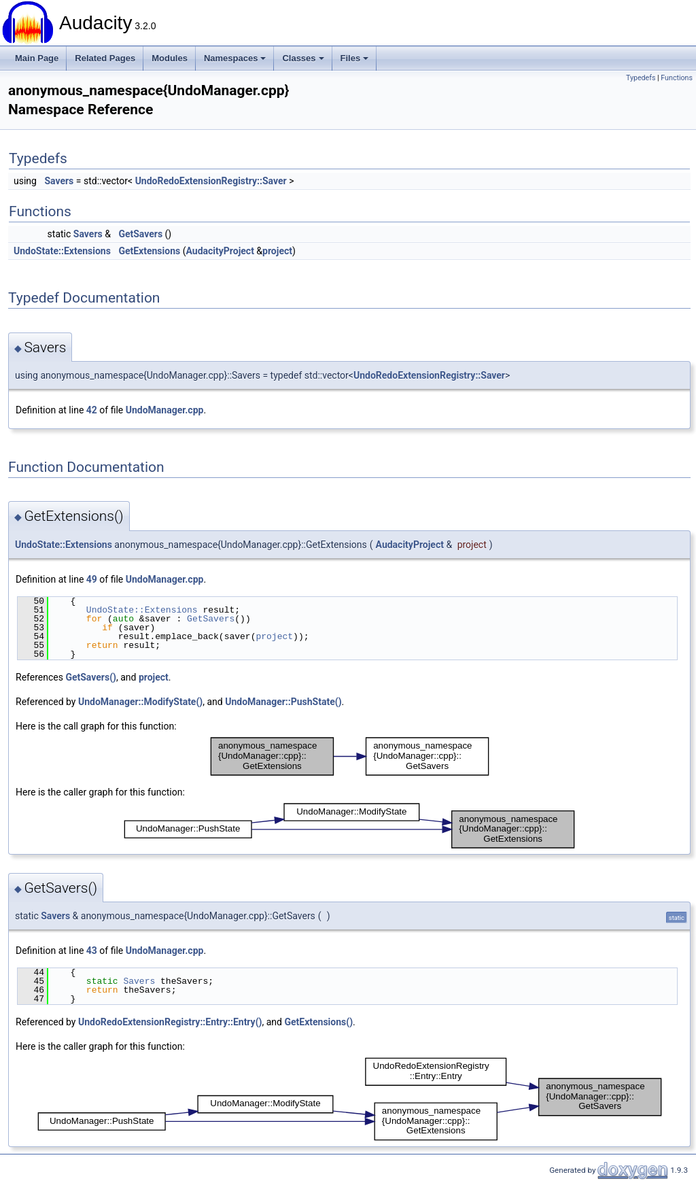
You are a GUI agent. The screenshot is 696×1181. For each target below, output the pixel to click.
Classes (303, 58)
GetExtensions (149, 250)
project (277, 250)
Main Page (36, 58)
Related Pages (105, 58)
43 (91, 950)
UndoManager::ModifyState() (140, 701)
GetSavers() (90, 677)
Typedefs (641, 77)
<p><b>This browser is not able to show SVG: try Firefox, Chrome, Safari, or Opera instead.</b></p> (349, 756)
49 (91, 579)
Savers (58, 180)
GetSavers (140, 233)
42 (91, 410)
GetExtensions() (318, 1021)
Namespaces (235, 58)
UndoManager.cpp (165, 410)
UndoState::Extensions (62, 250)
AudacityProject (220, 250)
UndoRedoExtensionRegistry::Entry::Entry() (170, 1021)
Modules (170, 58)
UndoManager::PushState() (283, 701)
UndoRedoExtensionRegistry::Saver (211, 180)
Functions (677, 77)
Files (355, 58)
